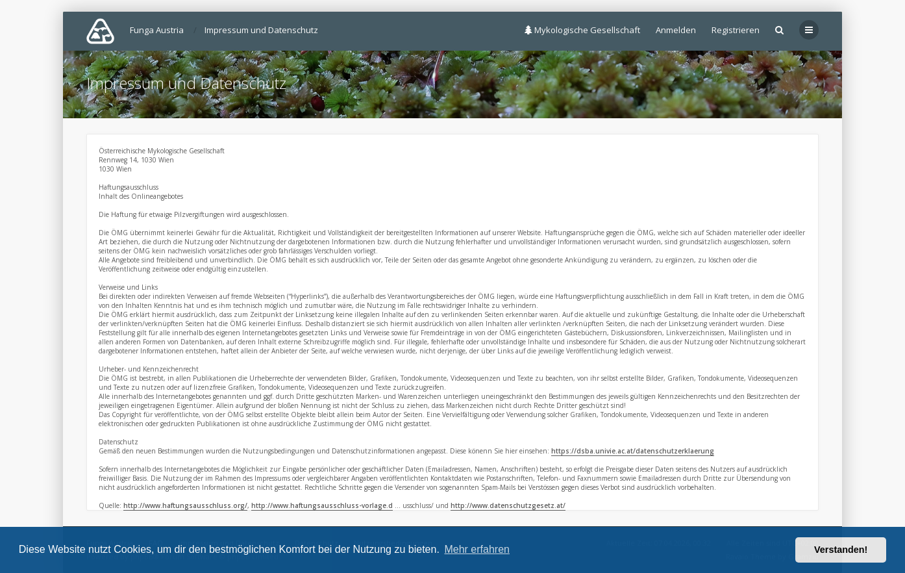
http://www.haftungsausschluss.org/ (185, 505)
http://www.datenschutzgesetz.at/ (508, 505)
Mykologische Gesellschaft (582, 30)
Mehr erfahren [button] (477, 549)
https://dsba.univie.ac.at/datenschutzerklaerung (632, 450)
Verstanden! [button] (840, 549)
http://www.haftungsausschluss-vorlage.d (322, 505)
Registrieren (736, 30)
